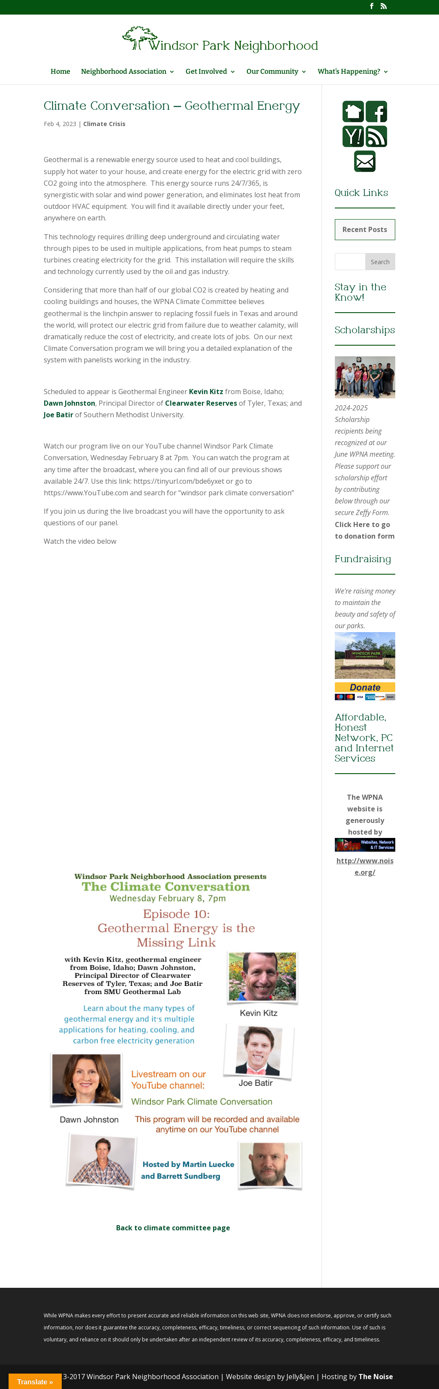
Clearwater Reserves (201, 403)
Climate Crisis (104, 124)
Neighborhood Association (123, 72)
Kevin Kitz (206, 391)
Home (60, 72)
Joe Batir (58, 414)
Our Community (272, 72)
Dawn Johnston (69, 403)
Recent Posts (365, 229)
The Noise (375, 1376)
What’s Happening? (349, 72)
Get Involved (206, 72)
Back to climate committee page (173, 1227)
